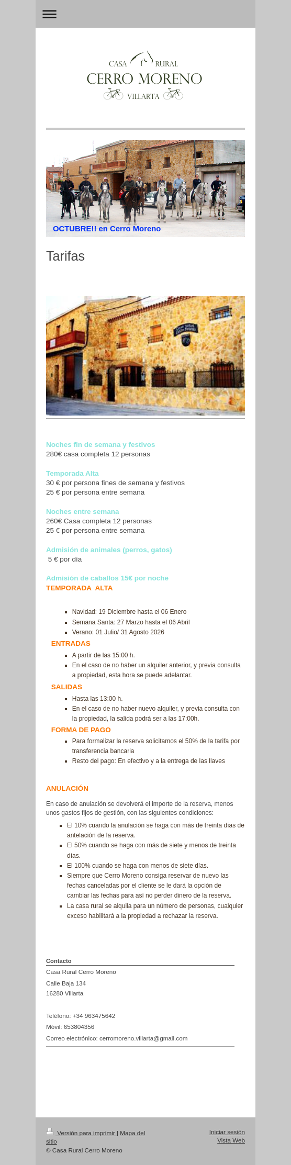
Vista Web (231, 1140)
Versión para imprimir (81, 1132)
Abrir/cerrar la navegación (145, 14)
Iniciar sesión (227, 1131)
